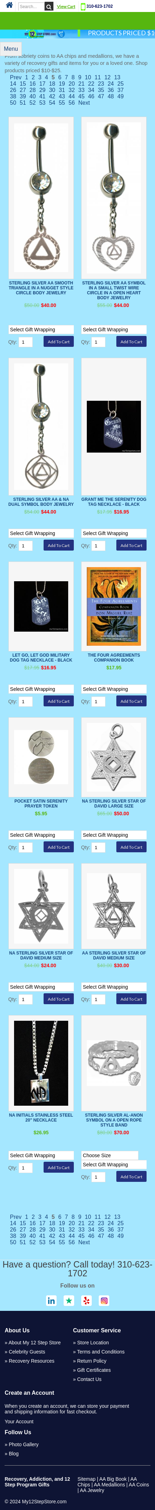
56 (72, 103)
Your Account (19, 1421)
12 (107, 77)
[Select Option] (48, 329)
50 (13, 103)
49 (120, 96)
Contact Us (89, 1379)
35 (101, 90)
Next (84, 103)
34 (91, 90)
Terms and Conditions (100, 1352)
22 (91, 84)
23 (101, 84)
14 (13, 84)
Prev (15, 77)
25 (120, 84)
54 (52, 103)
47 (101, 96)
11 (98, 77)
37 (120, 90)
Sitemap (87, 1479)
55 (62, 103)
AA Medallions (109, 1484)
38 (13, 96)
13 (117, 77)
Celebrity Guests (27, 1352)
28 (33, 90)
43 (62, 96)
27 (23, 90)
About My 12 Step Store (34, 1342)
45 (81, 96)
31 (62, 90)
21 (81, 84)
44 (72, 96)
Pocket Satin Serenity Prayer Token (41, 804)
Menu (11, 49)
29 (42, 90)
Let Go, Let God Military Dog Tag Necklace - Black (41, 658)
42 (52, 96)
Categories (77, 20)
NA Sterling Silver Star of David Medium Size (41, 955)
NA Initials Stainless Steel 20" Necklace (41, 1118)
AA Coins (139, 1484)
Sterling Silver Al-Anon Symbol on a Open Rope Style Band (114, 1120)
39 (23, 96)
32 (72, 90)
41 (42, 96)
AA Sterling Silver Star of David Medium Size (114, 955)
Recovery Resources (31, 1361)
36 (111, 90)
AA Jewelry (92, 1490)
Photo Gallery (24, 1444)
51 (23, 103)
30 (52, 90)
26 (13, 90)
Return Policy (91, 1361)
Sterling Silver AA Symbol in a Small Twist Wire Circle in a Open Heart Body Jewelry (114, 290)
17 (42, 84)
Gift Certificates (94, 1370)
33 (81, 90)
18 (52, 84)
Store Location (93, 1342)
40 (33, 96)
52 (33, 103)
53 (42, 103)
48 (111, 96)
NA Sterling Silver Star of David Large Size (114, 804)
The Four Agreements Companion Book (114, 658)
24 (111, 84)
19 (62, 84)
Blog (14, 1453)
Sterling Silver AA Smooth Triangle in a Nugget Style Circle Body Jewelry (41, 288)
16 (33, 84)
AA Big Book (113, 1479)
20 (72, 84)
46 (91, 96)
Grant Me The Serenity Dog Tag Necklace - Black (114, 502)
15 (23, 84)
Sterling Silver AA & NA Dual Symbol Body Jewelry (41, 502)
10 (88, 77)
